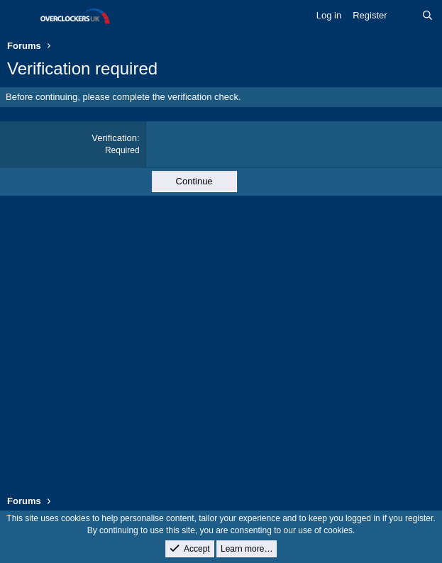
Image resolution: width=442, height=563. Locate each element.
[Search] (427, 16)
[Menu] (19, 16)
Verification (114, 138)
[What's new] (404, 16)
